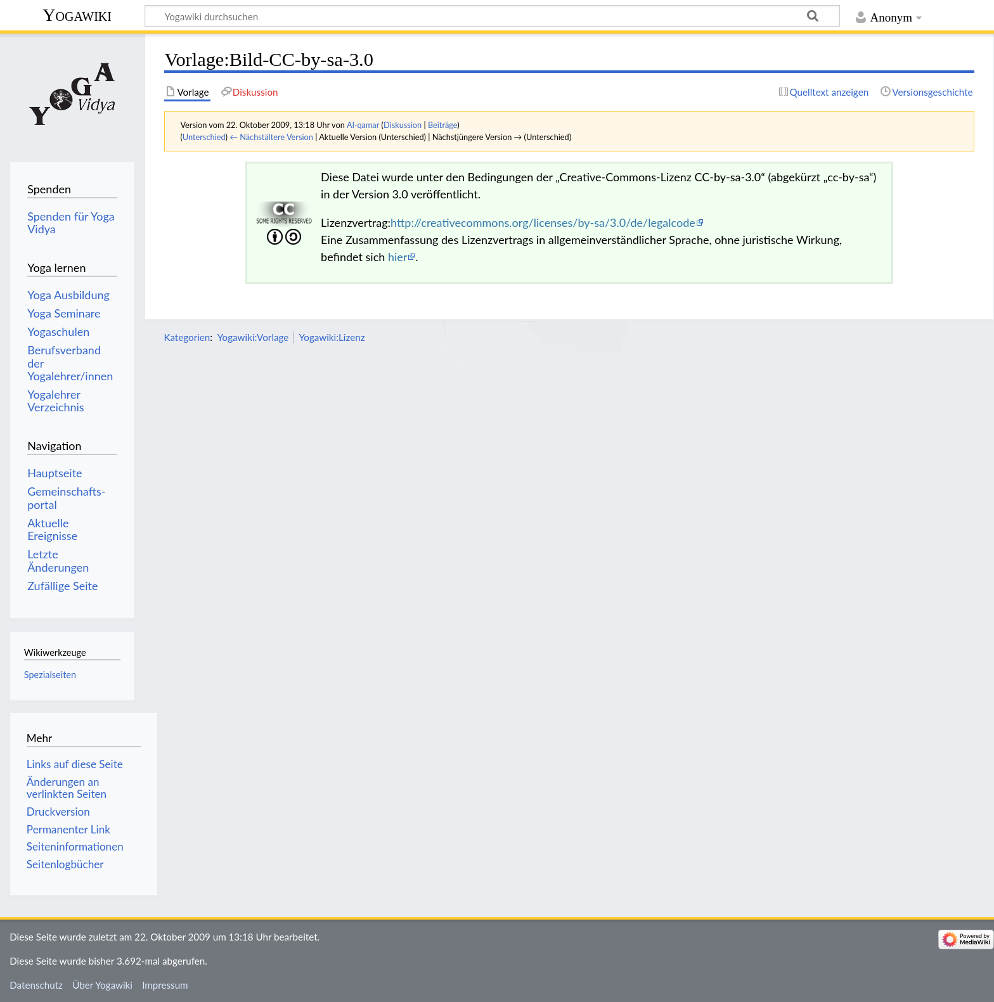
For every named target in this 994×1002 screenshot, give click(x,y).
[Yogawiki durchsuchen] (492, 16)
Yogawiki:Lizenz (332, 337)
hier (397, 257)
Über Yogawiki (102, 985)
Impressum (165, 985)
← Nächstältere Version (271, 137)
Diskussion (403, 125)
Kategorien (187, 337)
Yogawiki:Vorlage (253, 337)
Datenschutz (36, 985)
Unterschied (204, 137)
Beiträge (442, 125)
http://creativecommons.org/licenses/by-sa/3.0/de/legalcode (542, 222)
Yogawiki (77, 15)
